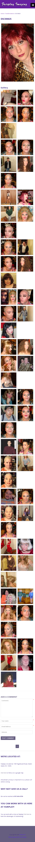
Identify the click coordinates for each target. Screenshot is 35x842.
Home (2, 13)
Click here (4, 773)
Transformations (9, 13)
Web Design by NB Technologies (17, 837)
